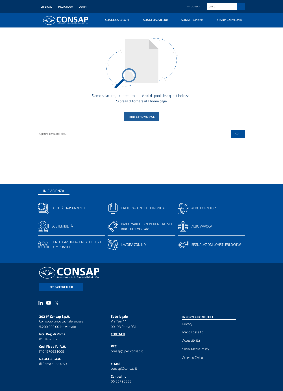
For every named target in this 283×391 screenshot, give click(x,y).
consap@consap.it (124, 368)
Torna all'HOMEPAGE (142, 116)
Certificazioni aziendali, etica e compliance (76, 244)
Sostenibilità (62, 226)
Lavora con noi (134, 244)
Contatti (84, 6)
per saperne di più (61, 287)
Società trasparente (68, 208)
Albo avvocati (202, 226)
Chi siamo (46, 6)
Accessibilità (191, 340)
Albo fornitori (204, 208)
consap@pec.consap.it (127, 351)
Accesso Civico (192, 357)
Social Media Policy (195, 349)
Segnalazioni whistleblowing (216, 244)
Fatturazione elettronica (143, 208)
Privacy (187, 323)
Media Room (65, 6)
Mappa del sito (192, 332)
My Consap (193, 6)
